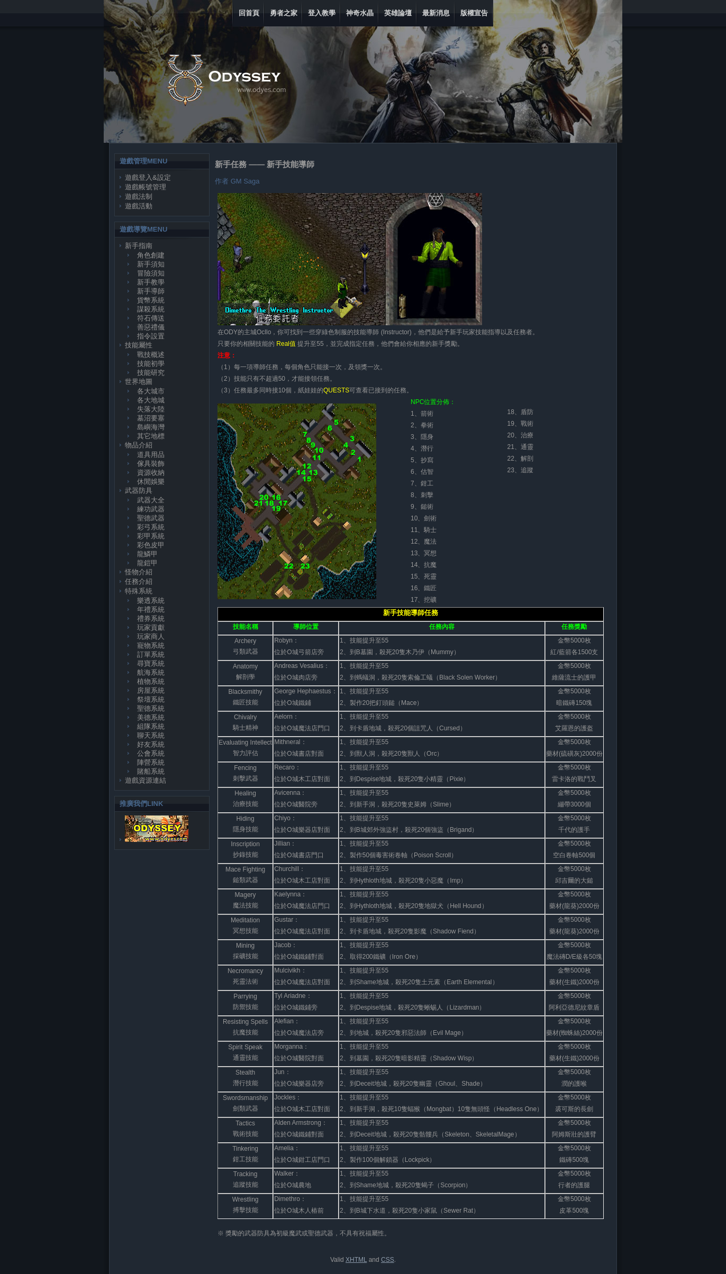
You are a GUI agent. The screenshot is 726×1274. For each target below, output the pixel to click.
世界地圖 (138, 382)
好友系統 (151, 744)
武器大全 (151, 500)
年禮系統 (151, 609)
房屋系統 (151, 690)
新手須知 (151, 264)
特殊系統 (138, 591)
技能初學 (151, 364)
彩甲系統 (151, 536)
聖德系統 (151, 708)
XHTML (356, 1259)
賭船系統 (151, 771)
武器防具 (138, 490)
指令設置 (151, 336)
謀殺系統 (151, 309)
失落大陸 (151, 409)
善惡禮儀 (151, 327)
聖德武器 (151, 518)
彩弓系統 (151, 527)
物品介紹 (138, 445)
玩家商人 (151, 636)
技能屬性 (138, 345)
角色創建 (151, 255)
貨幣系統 (151, 300)
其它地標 (151, 436)
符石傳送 (151, 318)
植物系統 (151, 681)
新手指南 (138, 246)
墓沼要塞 (151, 418)
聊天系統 (151, 735)
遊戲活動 (138, 206)
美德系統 (151, 717)
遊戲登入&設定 (148, 177)
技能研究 (151, 373)
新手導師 (151, 291)
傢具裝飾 (151, 464)
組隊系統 (151, 726)
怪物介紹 (138, 572)
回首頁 (249, 13)
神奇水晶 (360, 13)
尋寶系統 (151, 663)
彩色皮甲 (151, 545)
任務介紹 (138, 581)
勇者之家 (283, 13)
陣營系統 (151, 762)
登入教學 (321, 13)
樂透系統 (151, 600)
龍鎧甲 (147, 563)
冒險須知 (151, 273)
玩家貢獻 (151, 627)
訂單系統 (151, 654)
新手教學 (151, 282)
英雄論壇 (398, 13)
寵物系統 (151, 645)
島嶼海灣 (151, 427)
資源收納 (151, 472)
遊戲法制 (138, 196)
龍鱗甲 (147, 554)
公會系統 (151, 753)
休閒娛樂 (151, 481)
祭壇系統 (151, 699)
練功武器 (151, 509)
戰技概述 (151, 355)
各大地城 (151, 400)
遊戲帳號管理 (145, 187)
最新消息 (436, 13)
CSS (387, 1259)
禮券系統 (151, 618)
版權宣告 (474, 13)
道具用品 (151, 455)
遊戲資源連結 (145, 780)
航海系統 (151, 672)
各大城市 (151, 391)
